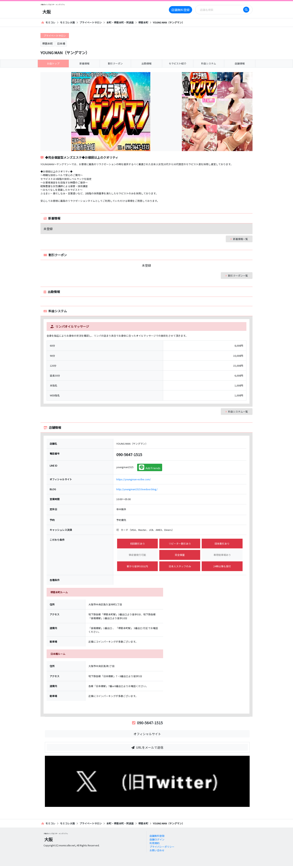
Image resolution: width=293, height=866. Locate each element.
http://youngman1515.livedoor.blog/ (137, 489)
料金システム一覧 (236, 411)
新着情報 (84, 63)
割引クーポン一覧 (236, 275)
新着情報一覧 (239, 239)
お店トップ (53, 63)
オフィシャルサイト (147, 734)
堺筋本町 (143, 22)
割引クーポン (115, 63)
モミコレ (48, 22)
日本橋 (61, 43)
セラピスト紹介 (177, 63)
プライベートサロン (90, 22)
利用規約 (154, 843)
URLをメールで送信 (147, 747)
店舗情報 (240, 63)
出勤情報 (146, 63)
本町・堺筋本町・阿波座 (120, 22)
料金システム (208, 63)
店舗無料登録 (180, 9)
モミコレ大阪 (67, 22)
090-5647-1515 (147, 722)
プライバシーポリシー (162, 846)
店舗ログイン (157, 839)
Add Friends (149, 467)
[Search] (220, 10)
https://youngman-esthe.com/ (133, 479)
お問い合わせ (157, 850)
